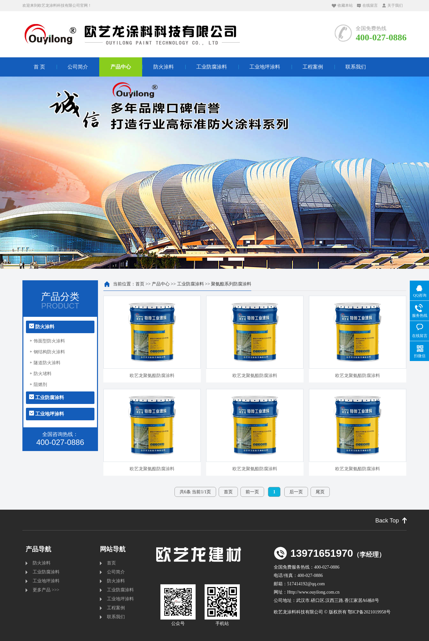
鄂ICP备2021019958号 (369, 612)
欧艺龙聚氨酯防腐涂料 (152, 375)
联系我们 (355, 67)
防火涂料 (163, 67)
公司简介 (78, 67)
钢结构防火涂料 (49, 351)
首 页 (39, 67)
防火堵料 (43, 373)
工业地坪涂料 (264, 67)
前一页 (252, 491)
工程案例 (313, 67)
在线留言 (370, 5)
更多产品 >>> (46, 590)
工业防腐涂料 (211, 67)
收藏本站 (345, 5)
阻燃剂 (40, 384)
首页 (139, 284)
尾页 (320, 491)
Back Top (387, 520)
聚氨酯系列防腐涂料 (231, 284)
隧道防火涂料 (47, 362)
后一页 (296, 491)
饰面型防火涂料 (49, 341)
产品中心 (120, 67)
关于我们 (395, 5)
